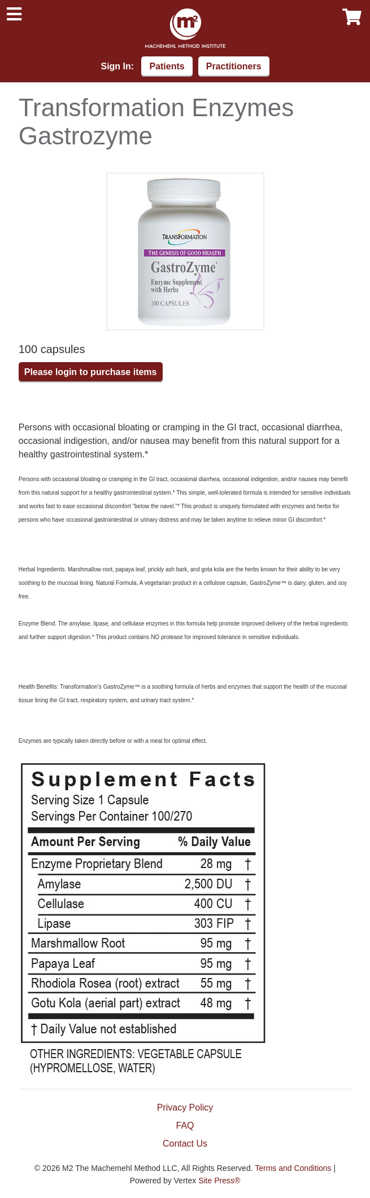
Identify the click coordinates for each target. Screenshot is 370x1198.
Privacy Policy (185, 1107)
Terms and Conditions (293, 1168)
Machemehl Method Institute (185, 28)
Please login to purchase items (90, 372)
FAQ (185, 1125)
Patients (166, 66)
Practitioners (234, 66)
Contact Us (185, 1143)
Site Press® (219, 1180)
